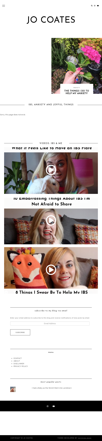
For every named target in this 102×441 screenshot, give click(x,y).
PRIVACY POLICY (21, 366)
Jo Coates (51, 20)
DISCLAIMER (19, 364)
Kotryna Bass (84, 438)
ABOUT (17, 361)
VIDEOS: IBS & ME (51, 143)
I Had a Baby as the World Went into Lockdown (52, 388)
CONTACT (18, 358)
